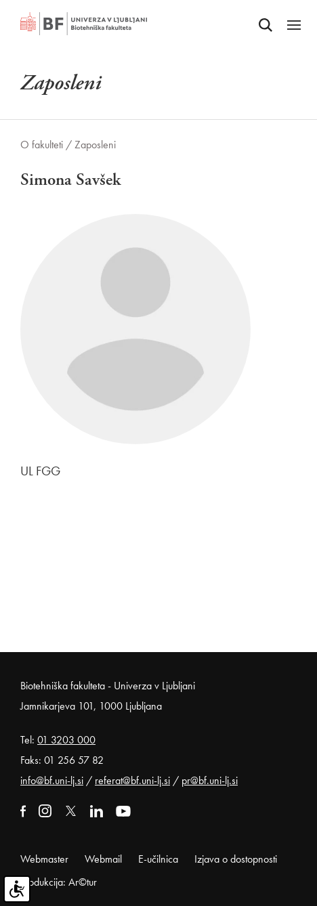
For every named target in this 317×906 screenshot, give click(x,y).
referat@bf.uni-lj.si (132, 780)
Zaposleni (95, 144)
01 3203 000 (66, 740)
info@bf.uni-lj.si (51, 780)
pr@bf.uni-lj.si (210, 780)
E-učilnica (158, 859)
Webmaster (44, 859)
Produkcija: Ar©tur (58, 882)
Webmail (103, 859)
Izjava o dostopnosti (235, 859)
